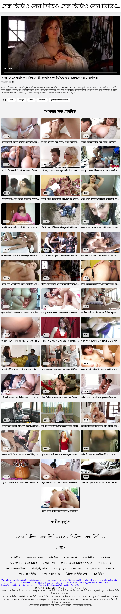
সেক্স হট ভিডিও (104, 563)
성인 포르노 (43, 583)
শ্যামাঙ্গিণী (42, 100)
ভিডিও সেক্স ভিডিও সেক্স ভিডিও (23, 563)
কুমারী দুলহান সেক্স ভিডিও (59, 100)
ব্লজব (31, 100)
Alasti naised (24, 585)
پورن (51, 583)
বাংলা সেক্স (76, 568)
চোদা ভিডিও (88, 557)
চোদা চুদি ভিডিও (93, 568)
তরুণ (11, 100)
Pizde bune (96, 580)
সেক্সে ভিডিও (98, 574)
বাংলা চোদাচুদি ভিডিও (26, 574)
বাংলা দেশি (110, 568)
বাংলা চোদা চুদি (70, 557)
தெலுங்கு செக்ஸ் (61, 583)
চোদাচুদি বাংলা (49, 563)
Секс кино (103, 583)
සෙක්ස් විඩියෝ (37, 585)
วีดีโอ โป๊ (73, 583)
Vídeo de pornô (52, 585)
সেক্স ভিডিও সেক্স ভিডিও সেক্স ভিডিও (76, 563)
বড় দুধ (21, 100)
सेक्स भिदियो (75, 585)
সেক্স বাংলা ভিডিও (35, 557)
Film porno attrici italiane (79, 580)
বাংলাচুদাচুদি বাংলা (40, 568)
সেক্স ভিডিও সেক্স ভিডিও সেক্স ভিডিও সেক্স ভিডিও (47, 580)
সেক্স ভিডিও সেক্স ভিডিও (16, 568)
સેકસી (23, 580)
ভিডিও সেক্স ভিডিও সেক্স (76, 574)
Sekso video (64, 585)
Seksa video (12, 585)
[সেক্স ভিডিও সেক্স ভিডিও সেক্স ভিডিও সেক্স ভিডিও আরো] (117, 6)
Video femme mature (11, 580)
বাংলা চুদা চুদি (60, 568)
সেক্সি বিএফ (16, 557)
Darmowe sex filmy (28, 583)
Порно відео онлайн (87, 583)
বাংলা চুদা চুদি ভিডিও (51, 574)
